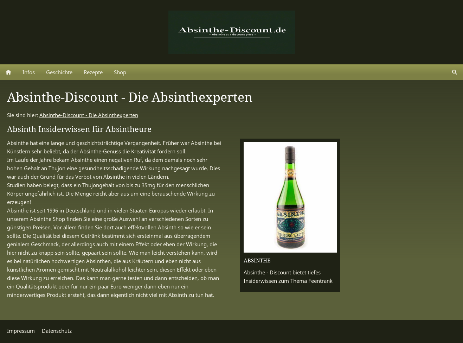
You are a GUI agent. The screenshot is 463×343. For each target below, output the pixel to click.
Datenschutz (57, 330)
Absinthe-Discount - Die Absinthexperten (88, 115)
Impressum (21, 330)
